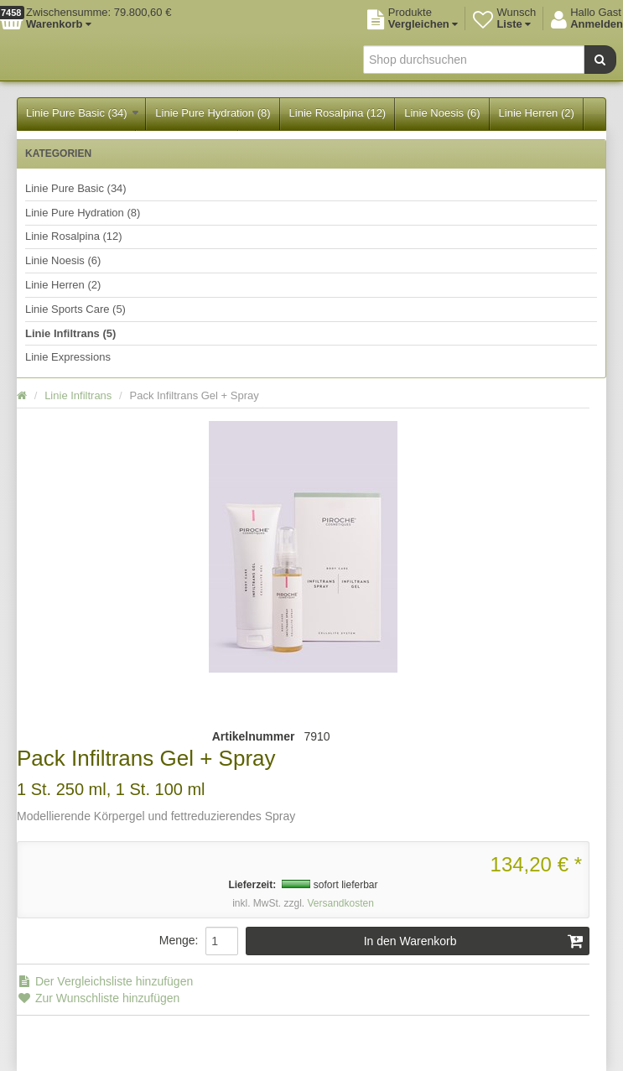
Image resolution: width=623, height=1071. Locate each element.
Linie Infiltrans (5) (70, 333)
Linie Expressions (68, 357)
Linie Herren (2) (536, 113)
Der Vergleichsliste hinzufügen (105, 981)
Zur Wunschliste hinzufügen (98, 998)
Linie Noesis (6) (442, 113)
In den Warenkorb (474, 941)
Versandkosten (340, 903)
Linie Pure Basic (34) (82, 113)
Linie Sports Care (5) (75, 309)
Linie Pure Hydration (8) (212, 113)
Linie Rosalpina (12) (338, 113)
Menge (177, 940)
